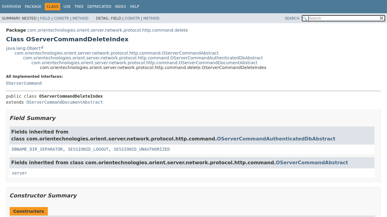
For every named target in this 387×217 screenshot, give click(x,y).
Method (81, 18)
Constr (61, 18)
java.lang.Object (23, 48)
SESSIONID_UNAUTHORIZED (142, 149)
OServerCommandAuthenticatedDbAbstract (276, 139)
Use (67, 7)
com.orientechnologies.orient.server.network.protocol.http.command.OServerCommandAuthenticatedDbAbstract (143, 57)
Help (134, 7)
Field (45, 18)
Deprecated (99, 7)
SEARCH (292, 18)
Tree (79, 7)
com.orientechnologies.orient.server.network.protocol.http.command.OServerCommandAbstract (117, 53)
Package (33, 7)
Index (120, 7)
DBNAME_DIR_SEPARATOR (37, 149)
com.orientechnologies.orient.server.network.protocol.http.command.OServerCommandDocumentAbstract (144, 62)
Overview (11, 7)
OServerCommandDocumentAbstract (64, 102)
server (19, 173)
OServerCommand (24, 83)
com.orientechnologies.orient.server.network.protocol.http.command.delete (107, 30)
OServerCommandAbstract (312, 162)
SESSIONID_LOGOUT (88, 149)
